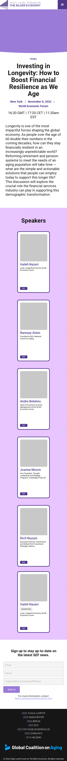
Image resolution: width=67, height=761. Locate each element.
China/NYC (33, 733)
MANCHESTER (33, 717)
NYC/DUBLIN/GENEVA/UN (33, 729)
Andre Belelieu (30, 401)
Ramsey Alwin (30, 333)
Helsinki (33, 737)
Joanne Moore (30, 470)
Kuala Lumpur (33, 713)
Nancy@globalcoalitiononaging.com (33, 698)
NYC (33, 725)
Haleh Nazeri (29, 264)
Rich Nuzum (28, 538)
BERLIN (33, 721)
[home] (20, 4)
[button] (62, 4)
